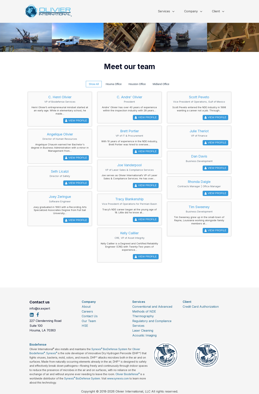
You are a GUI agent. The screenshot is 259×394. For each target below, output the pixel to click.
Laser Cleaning (142, 330)
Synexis (51, 353)
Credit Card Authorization (201, 306)
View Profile (76, 120)
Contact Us (90, 316)
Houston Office (137, 84)
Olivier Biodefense (128, 374)
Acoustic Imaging (144, 335)
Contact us (39, 302)
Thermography (143, 316)
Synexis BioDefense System (109, 349)
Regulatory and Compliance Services (151, 323)
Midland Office (161, 84)
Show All (94, 84)
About (86, 306)
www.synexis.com (118, 378)
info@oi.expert (39, 308)
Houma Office (113, 84)
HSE (85, 325)
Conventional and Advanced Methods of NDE (152, 309)
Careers (87, 311)
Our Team (89, 321)
